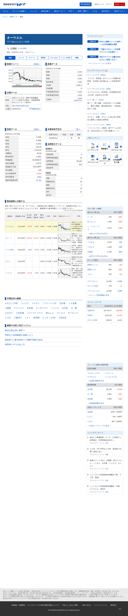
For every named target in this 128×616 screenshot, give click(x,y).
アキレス (90, 247)
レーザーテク (42, 308)
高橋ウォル (91, 270)
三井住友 (62, 318)
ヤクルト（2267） (99, 114)
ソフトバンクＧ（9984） (102, 125)
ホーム (5, 11)
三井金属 (20, 313)
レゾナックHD (48, 318)
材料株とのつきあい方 (15, 344)
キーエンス (73, 313)
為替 (106, 454)
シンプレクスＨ (111, 377)
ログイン (109, 4)
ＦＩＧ (90, 217)
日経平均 (90, 310)
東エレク (50, 313)
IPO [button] (70, 11)
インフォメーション (101, 605)
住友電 (30, 308)
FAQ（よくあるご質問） (70, 605)
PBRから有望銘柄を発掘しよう (19, 335)
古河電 (62, 303)
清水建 (90, 399)
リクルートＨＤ (93, 373)
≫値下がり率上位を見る (98, 256)
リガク (90, 421)
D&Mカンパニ (92, 265)
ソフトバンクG (49, 303)
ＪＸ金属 (72, 303)
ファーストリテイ (35, 313)
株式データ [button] (58, 11)
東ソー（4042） (98, 100)
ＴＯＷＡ (90, 242)
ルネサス (9, 313)
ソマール (9, 273)
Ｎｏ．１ (9, 238)
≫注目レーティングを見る (98, 426)
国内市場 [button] (45, 11)
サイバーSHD (92, 286)
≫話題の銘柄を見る (96, 381)
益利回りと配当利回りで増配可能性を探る (24, 340)
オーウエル (10, 226)
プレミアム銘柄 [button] (18, 11)
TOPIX (90, 315)
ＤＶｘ (8, 261)
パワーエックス (93, 291)
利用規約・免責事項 (18, 605)
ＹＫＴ (90, 274)
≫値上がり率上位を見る (98, 234)
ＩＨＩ (27, 318)
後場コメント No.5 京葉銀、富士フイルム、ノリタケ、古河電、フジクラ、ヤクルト (106, 463)
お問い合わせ (86, 605)
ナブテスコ (91, 377)
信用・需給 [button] (82, 11)
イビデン (36, 303)
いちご (90, 417)
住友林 (90, 412)
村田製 (37, 318)
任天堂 (65, 308)
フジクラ (25, 303)
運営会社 (113, 605)
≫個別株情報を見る (96, 403)
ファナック (109, 373)
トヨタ (8, 318)
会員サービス (119, 4)
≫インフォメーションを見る (99, 63)
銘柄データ (13, 17)
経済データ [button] (119, 11)
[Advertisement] (64, 25)
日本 (106, 443)
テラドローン (92, 281)
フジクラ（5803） (99, 75)
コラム (95, 11)
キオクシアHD (11, 303)
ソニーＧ (55, 308)
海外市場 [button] (105, 11)
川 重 (74, 308)
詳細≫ (37, 64)
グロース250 (92, 320)
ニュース (33, 11)
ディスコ (61, 313)
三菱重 (8, 308)
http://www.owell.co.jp (20, 106)
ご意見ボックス (99, 4)
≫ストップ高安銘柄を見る (98, 295)
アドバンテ (19, 308)
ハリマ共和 (10, 250)
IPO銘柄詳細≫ (35, 109)
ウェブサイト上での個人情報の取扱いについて (44, 605)
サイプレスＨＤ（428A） (102, 89)
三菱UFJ (18, 318)
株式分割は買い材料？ (15, 330)
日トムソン (91, 222)
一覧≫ (77, 129)
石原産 (90, 252)
